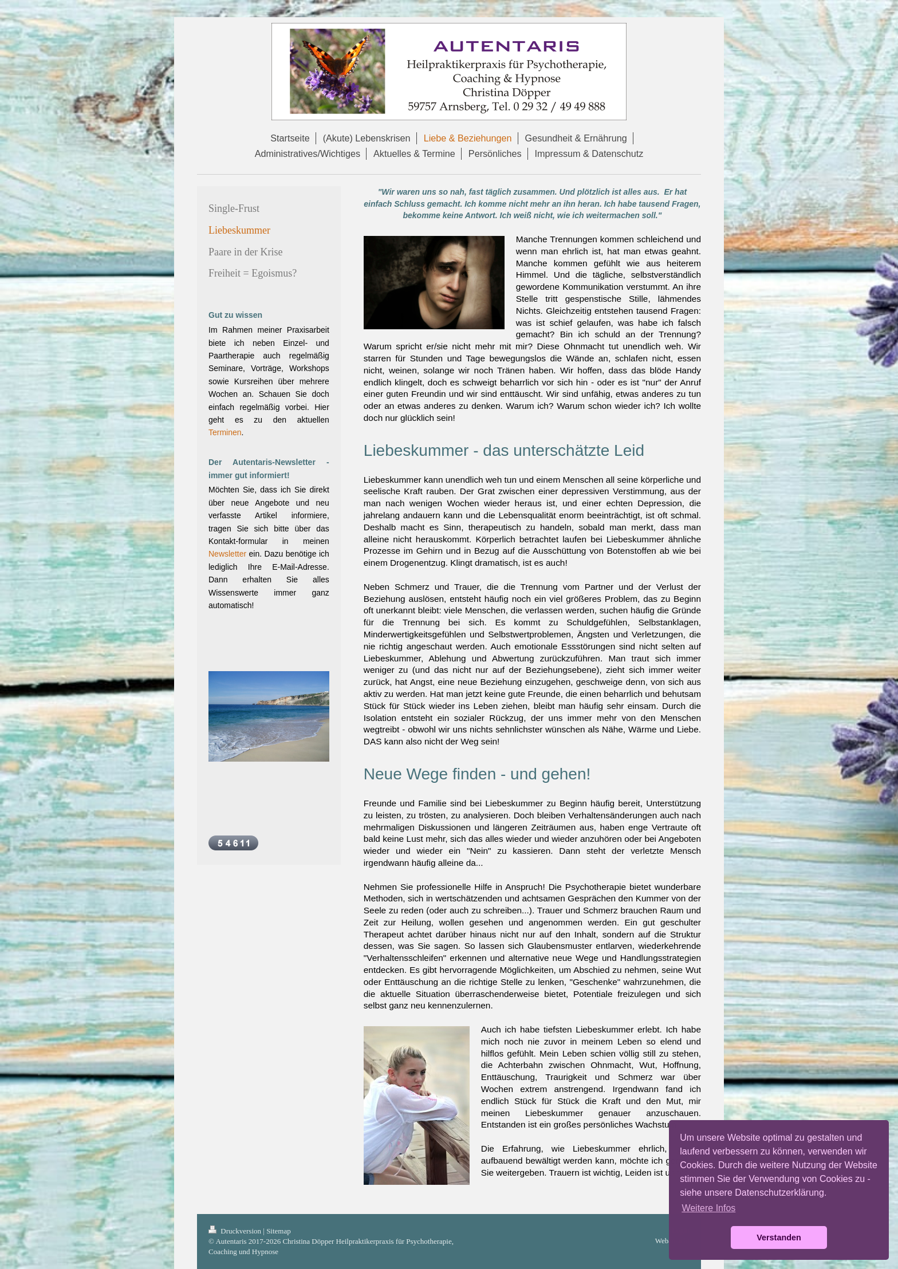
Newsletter (227, 553)
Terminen (225, 432)
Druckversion (235, 1231)
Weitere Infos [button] (708, 1208)
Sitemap (278, 1231)
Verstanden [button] (779, 1237)
